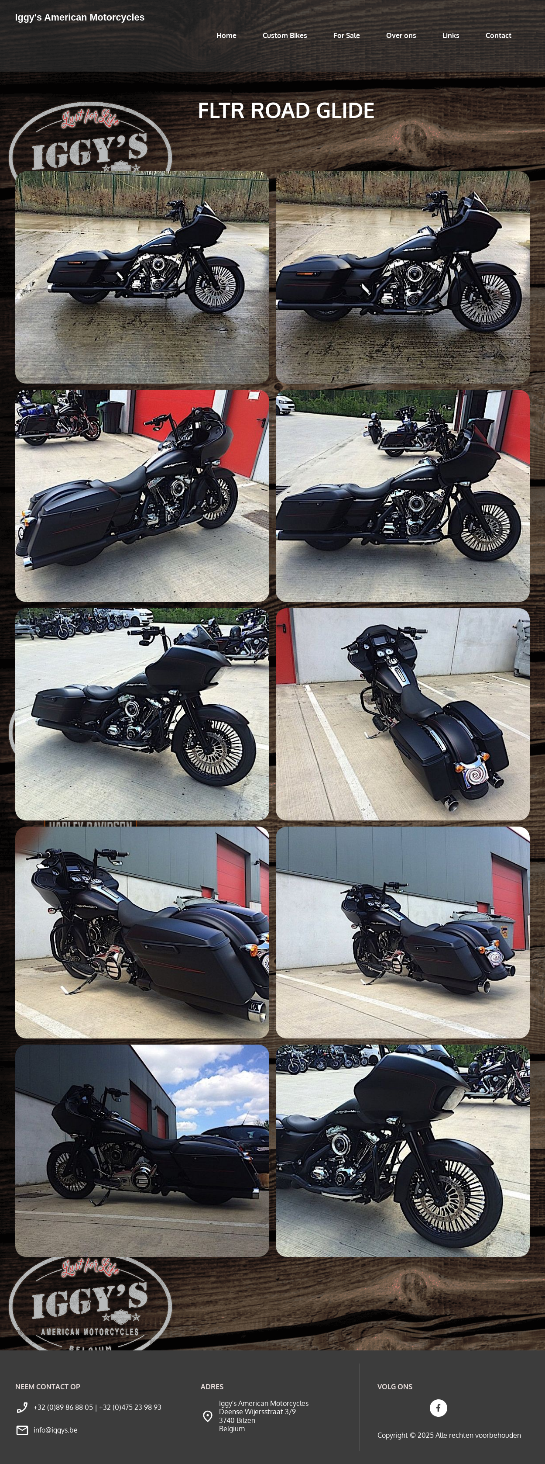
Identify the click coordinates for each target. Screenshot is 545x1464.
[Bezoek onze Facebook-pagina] (438, 1408)
